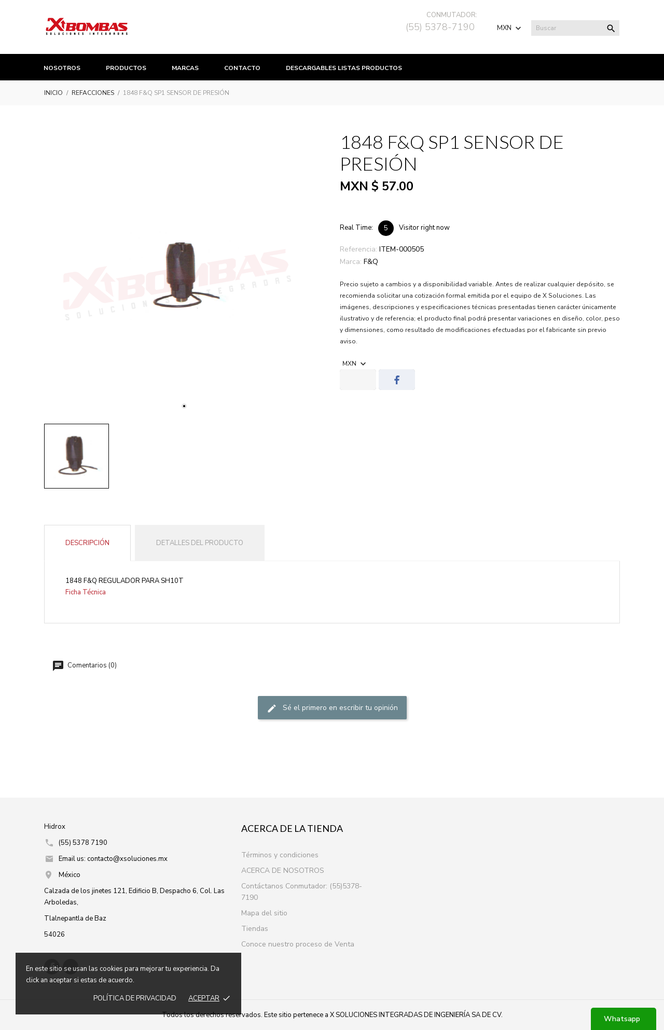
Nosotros (62, 68)
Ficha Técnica (85, 592)
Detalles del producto (199, 543)
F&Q (371, 262)
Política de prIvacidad (134, 998)
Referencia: (358, 249)
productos (126, 68)
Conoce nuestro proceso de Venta (297, 944)
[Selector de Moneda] (510, 28)
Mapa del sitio (264, 913)
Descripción (87, 543)
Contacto (242, 68)
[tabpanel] (184, 276)
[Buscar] (575, 28)
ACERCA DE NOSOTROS (282, 870)
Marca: (351, 262)
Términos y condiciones (280, 855)
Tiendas (254, 929)
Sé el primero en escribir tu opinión (332, 708)
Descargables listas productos (344, 68)
